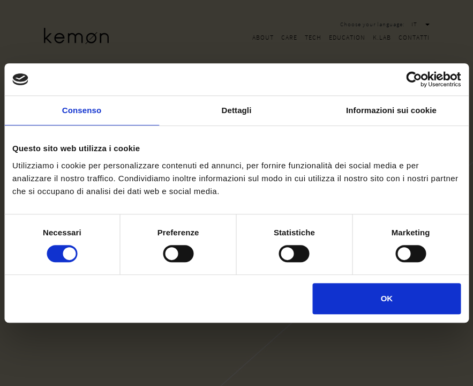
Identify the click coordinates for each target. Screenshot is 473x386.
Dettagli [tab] (237, 110)
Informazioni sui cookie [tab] (391, 110)
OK (387, 298)
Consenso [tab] (81, 110)
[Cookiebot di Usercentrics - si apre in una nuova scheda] (414, 79)
